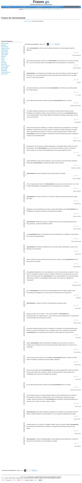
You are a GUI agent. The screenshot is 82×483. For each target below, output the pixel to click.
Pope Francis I (77, 419)
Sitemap (31, 480)
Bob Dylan (3, 62)
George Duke (77, 433)
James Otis (78, 379)
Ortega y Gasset (5, 48)
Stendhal (3, 56)
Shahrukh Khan (77, 323)
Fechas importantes (51, 477)
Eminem (79, 82)
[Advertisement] (41, 13)
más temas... (59, 476)
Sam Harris (78, 337)
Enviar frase (57, 477)
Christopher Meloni (76, 285)
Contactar (27, 480)
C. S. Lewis (78, 95)
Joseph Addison (77, 266)
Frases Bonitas (53, 476)
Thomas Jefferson (76, 55)
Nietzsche (3, 45)
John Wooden (77, 122)
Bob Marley (4, 70)
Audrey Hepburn (77, 68)
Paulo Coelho (4, 51)
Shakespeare (4, 50)
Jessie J (79, 155)
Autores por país (42, 477)
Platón (2, 58)
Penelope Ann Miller (76, 168)
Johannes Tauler (77, 140)
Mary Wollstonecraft (76, 241)
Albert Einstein (4, 43)
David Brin (78, 297)
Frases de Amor (31, 476)
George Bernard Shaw (75, 105)
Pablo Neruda (4, 53)
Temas (24, 7)
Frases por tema (12, 477)
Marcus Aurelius (77, 216)
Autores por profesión (34, 477)
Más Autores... (4, 73)
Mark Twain (4, 69)
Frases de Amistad (38, 476)
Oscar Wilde (4, 54)
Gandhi (3, 61)
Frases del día (54, 7)
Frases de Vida (46, 476)
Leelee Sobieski (77, 228)
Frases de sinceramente (13, 18)
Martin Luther (78, 364)
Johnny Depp (4, 67)
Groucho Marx (4, 46)
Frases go (8, 480)
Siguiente (57, 44)
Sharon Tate (78, 254)
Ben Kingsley (78, 446)
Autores (39, 7)
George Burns (77, 203)
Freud (2, 59)
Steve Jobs (4, 64)
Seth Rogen (78, 308)
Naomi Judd (78, 406)
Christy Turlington (76, 178)
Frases (9, 7)
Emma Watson (77, 352)
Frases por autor (19, 477)
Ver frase (76, 52)
